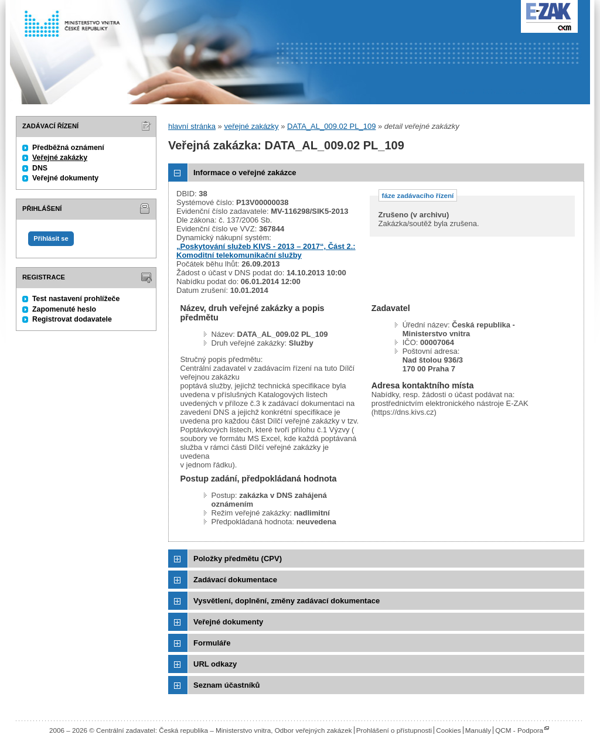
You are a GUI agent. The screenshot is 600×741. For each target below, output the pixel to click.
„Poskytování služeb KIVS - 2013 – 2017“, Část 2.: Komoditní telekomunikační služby (266, 250)
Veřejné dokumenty (65, 178)
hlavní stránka (192, 126)
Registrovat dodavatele (72, 319)
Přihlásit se (50, 238)
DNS (39, 168)
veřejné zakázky (251, 126)
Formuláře (212, 642)
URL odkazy (215, 664)
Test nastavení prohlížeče (76, 299)
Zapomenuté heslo (64, 309)
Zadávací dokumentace (235, 579)
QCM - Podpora (519, 730)
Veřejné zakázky (59, 157)
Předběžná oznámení (68, 148)
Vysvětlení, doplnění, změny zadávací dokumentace (286, 600)
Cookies (448, 730)
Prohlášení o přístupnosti (394, 730)
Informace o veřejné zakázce (244, 172)
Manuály (478, 730)
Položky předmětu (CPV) (237, 558)
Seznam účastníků (226, 685)
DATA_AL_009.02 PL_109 (331, 126)
